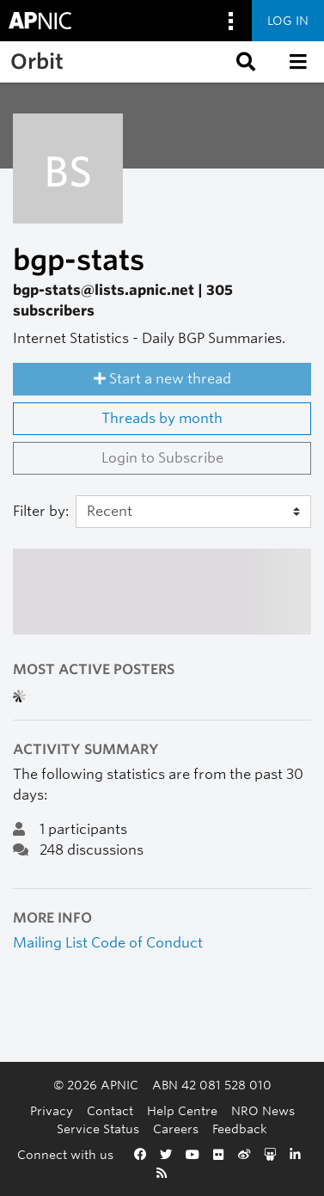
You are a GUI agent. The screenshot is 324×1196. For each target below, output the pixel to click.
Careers (176, 1128)
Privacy (51, 1110)
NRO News (263, 1110)
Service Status (98, 1128)
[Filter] (193, 511)
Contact (110, 1110)
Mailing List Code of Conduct (108, 943)
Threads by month (162, 418)
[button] (244, 62)
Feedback (239, 1128)
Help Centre (182, 1110)
